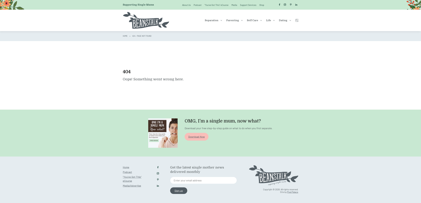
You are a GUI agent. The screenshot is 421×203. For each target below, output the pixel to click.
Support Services (248, 5)
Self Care (244, 20)
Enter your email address (188, 180)
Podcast (198, 5)
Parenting (224, 20)
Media (234, 5)
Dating (274, 20)
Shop (261, 5)
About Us (186, 5)
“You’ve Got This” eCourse (216, 5)
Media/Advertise (132, 185)
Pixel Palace (292, 192)
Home (125, 36)
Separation (203, 20)
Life (260, 20)
